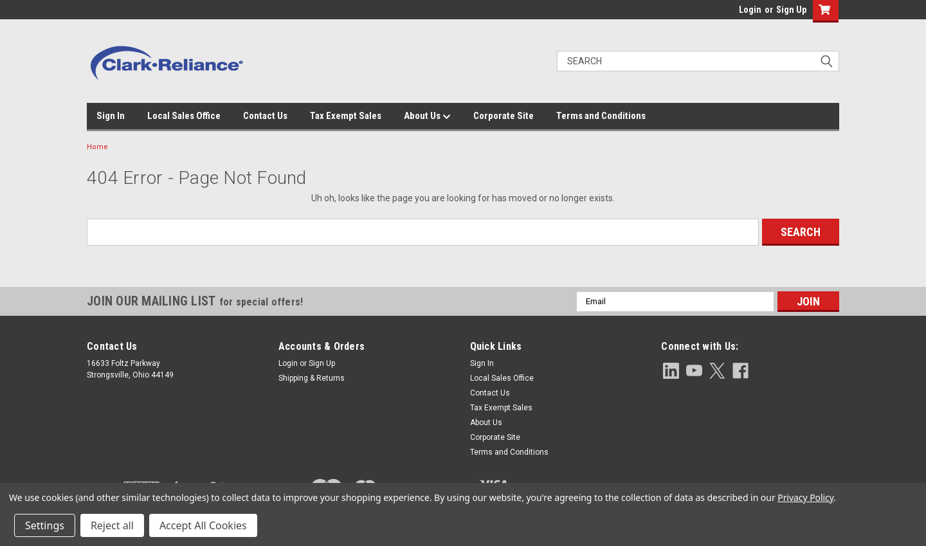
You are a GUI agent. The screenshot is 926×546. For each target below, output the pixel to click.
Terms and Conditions (601, 116)
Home (97, 147)
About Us (427, 116)
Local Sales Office (184, 116)
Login (750, 10)
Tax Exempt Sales (345, 116)
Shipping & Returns (311, 378)
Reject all (112, 525)
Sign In (110, 116)
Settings (44, 525)
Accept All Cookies (203, 525)
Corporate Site (503, 116)
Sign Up (791, 10)
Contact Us (265, 116)
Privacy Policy (805, 497)
